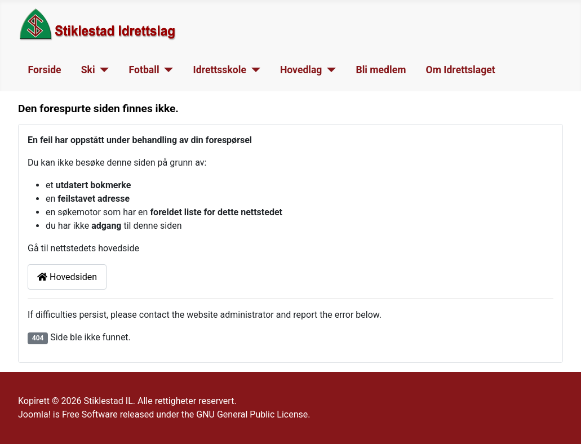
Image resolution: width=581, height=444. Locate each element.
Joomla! (34, 414)
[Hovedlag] (329, 70)
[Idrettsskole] (253, 70)
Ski (88, 70)
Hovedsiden (67, 277)
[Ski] (102, 70)
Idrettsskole (219, 70)
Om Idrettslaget (460, 70)
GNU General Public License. (253, 414)
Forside (44, 70)
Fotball (144, 70)
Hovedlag (301, 70)
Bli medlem (381, 70)
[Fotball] (166, 70)
